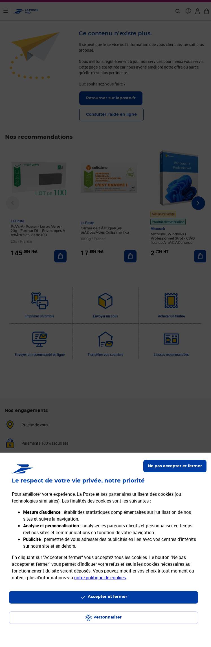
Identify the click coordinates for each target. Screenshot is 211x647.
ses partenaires (116, 494)
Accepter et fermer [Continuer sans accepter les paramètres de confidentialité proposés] (107, 597)
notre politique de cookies (100, 577)
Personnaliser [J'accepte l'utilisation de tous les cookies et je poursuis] (107, 617)
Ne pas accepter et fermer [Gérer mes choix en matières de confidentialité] (175, 466)
